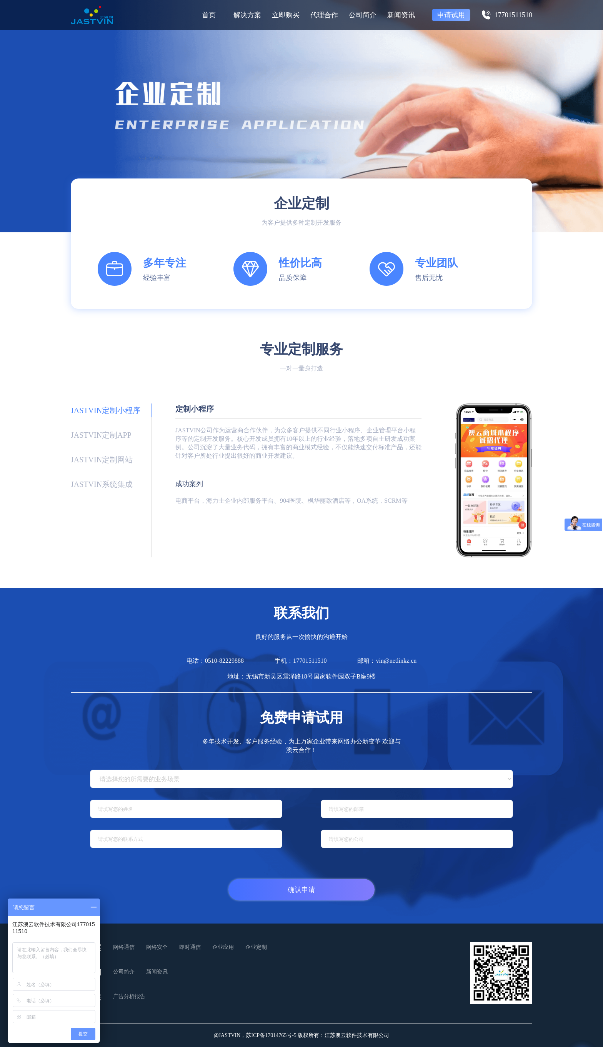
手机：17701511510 (300, 660)
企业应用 (223, 947)
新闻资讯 (401, 15)
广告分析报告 (129, 996)
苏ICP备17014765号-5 (271, 1035)
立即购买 (286, 15)
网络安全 (157, 947)
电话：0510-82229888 (215, 660)
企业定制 (256, 947)
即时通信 (190, 947)
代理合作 (324, 15)
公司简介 (362, 15)
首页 (209, 15)
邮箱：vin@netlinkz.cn (386, 660)
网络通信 (124, 947)
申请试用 (451, 15)
